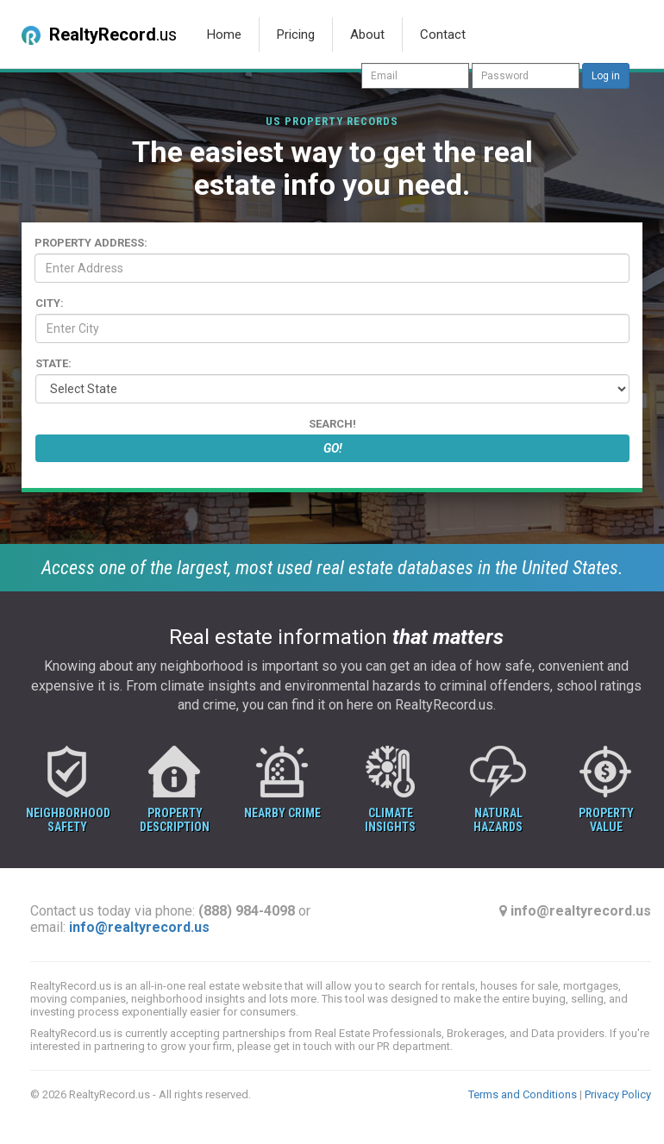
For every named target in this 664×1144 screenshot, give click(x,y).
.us (99, 34)
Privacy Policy (618, 1094)
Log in (606, 76)
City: (49, 303)
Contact (443, 34)
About (367, 34)
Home (224, 34)
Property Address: (90, 242)
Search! (332, 423)
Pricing (296, 34)
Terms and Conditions (522, 1094)
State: (53, 363)
